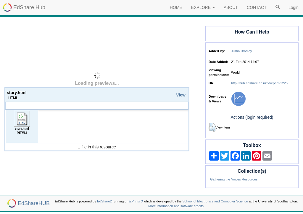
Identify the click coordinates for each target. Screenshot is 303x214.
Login (294, 7)
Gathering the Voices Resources (233, 179)
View (181, 95)
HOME (176, 7)
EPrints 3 (136, 201)
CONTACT (257, 7)
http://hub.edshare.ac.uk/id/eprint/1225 (259, 83)
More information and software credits (176, 206)
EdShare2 (104, 201)
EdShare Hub (29, 7)
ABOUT (231, 7)
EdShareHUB (34, 203)
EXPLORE (203, 7)
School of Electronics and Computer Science (215, 201)
